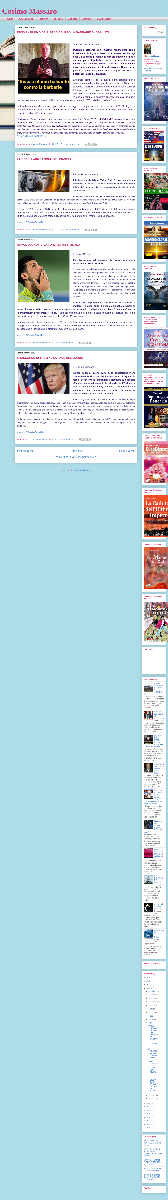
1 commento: (67, 342)
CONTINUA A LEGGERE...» (31, 136)
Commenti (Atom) (81, 470)
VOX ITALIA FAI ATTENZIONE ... (159, 933)
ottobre (151, 998)
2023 (148, 988)
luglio (150, 1009)
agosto (151, 1005)
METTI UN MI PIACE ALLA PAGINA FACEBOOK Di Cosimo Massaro (153, 1152)
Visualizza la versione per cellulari (76, 456)
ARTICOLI (72, 19)
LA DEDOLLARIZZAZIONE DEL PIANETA (44, 159)
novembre (152, 995)
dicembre (152, 991)
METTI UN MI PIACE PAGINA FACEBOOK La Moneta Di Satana (153, 1162)
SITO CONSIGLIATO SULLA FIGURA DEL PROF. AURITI (152, 1177)
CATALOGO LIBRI (26, 19)
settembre (152, 1002)
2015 (148, 1128)
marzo (151, 1023)
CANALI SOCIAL (104, 19)
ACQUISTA (87, 19)
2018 (148, 1117)
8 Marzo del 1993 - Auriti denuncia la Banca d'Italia (159, 768)
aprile (150, 1019)
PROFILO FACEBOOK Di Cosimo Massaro (153, 1169)
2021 (148, 1107)
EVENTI (10, 19)
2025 (148, 981)
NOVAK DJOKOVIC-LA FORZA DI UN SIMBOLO (48, 244)
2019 (148, 1114)
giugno (151, 1012)
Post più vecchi (126, 450)
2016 (148, 1124)
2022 (148, 1103)
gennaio (151, 1099)
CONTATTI (44, 19)
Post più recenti (26, 450)
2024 (148, 985)
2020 (148, 1110)
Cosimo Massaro (29, 11)
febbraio (151, 1095)
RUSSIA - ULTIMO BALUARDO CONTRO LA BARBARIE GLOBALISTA (63, 32)
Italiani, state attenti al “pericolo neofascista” (159, 853)
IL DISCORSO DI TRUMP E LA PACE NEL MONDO (50, 357)
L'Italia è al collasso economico (158, 906)
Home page (76, 450)
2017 (148, 1121)
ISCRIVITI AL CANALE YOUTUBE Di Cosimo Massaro (153, 1143)
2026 (148, 978)
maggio (151, 1016)
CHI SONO (58, 19)
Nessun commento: (70, 144)
